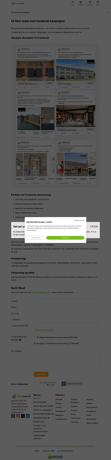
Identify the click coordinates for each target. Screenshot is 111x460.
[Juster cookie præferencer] (36, 238)
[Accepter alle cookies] (65, 238)
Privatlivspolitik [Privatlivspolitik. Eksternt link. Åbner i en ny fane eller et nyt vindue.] (78, 220)
